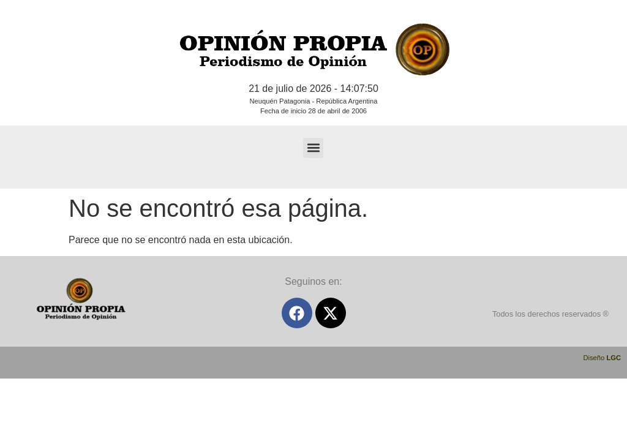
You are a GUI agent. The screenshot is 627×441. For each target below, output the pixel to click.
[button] (313, 148)
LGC (613, 357)
